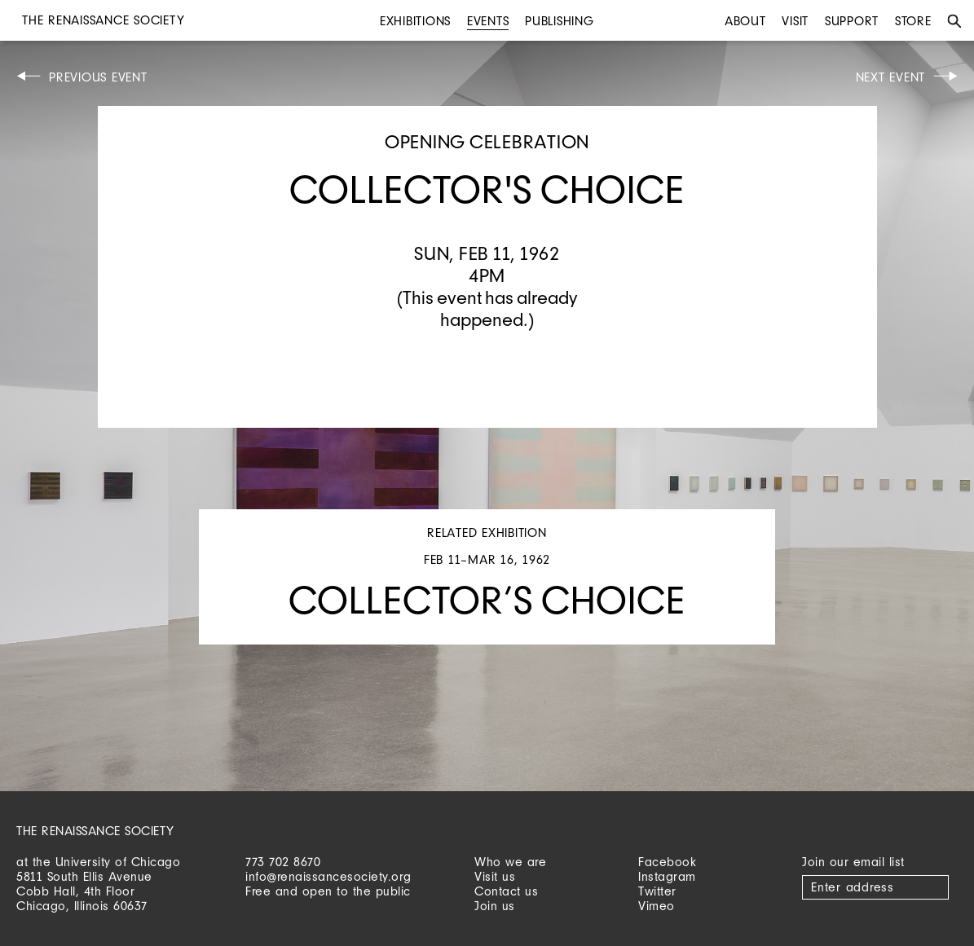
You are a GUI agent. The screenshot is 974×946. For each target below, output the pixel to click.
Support (852, 21)
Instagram (667, 876)
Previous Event (98, 77)
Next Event (891, 77)
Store (913, 21)
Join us (494, 905)
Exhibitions (415, 21)
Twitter (657, 891)
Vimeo (656, 905)
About (745, 21)
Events (488, 21)
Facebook (667, 861)
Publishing (559, 21)
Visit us (494, 876)
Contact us (506, 891)
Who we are (510, 861)
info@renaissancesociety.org (328, 876)
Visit (795, 21)
